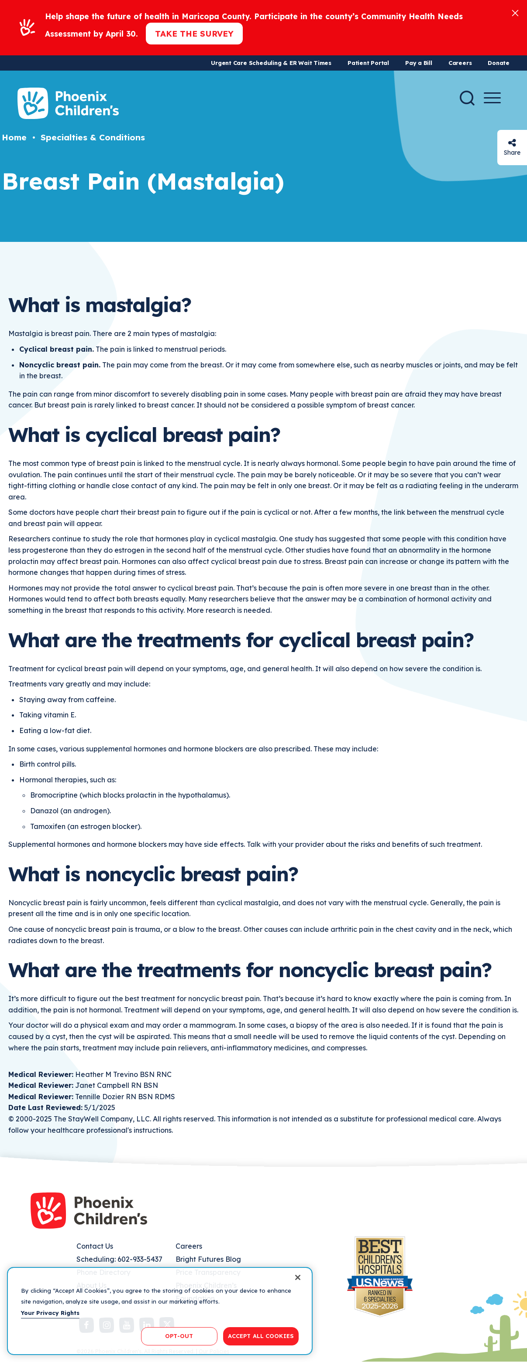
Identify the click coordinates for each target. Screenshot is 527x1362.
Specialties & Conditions (93, 137)
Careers (460, 62)
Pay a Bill (418, 62)
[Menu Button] (492, 97)
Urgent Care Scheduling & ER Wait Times (271, 62)
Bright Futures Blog (208, 1259)
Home (14, 137)
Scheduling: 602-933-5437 (119, 1259)
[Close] (515, 12)
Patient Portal (368, 62)
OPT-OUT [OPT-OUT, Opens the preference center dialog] (179, 1335)
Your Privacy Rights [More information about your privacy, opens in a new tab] (50, 1312)
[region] (160, 1311)
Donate (499, 62)
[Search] (467, 98)
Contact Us (94, 1246)
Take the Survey (194, 33)
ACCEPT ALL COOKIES (261, 1335)
